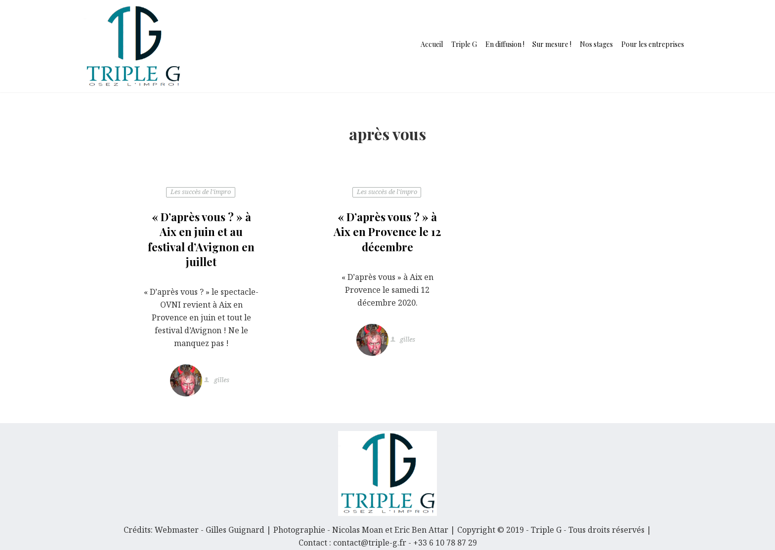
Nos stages (596, 44)
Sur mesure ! (551, 44)
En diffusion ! (504, 44)
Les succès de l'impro (201, 192)
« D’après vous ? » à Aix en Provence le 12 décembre (387, 231)
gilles (221, 380)
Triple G (464, 44)
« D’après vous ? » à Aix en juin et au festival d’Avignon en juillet (201, 239)
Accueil (432, 44)
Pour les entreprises (652, 44)
